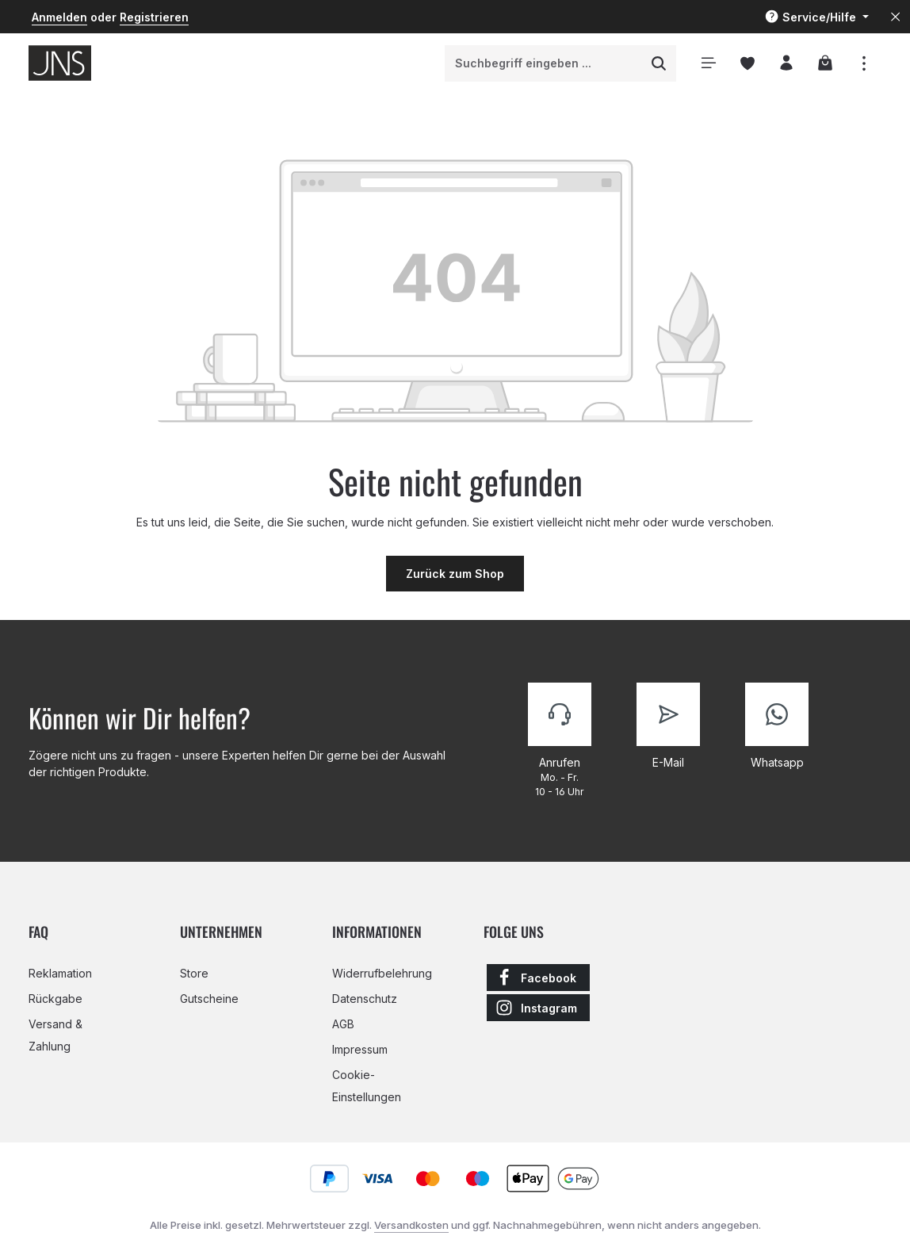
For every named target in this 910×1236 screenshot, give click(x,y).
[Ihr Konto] (786, 63)
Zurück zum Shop (455, 573)
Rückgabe (55, 998)
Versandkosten (411, 1225)
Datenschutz (364, 998)
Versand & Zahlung (55, 1035)
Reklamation (60, 973)
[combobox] (544, 63)
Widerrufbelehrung (382, 973)
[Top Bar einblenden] (863, 63)
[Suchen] (659, 63)
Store (194, 973)
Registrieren (154, 17)
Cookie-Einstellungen (366, 1086)
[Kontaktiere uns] (559, 741)
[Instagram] (538, 1007)
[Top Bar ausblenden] (895, 17)
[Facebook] (538, 977)
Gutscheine (209, 998)
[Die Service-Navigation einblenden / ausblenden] (816, 17)
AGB (343, 1024)
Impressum (360, 1049)
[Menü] (708, 63)
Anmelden (59, 17)
